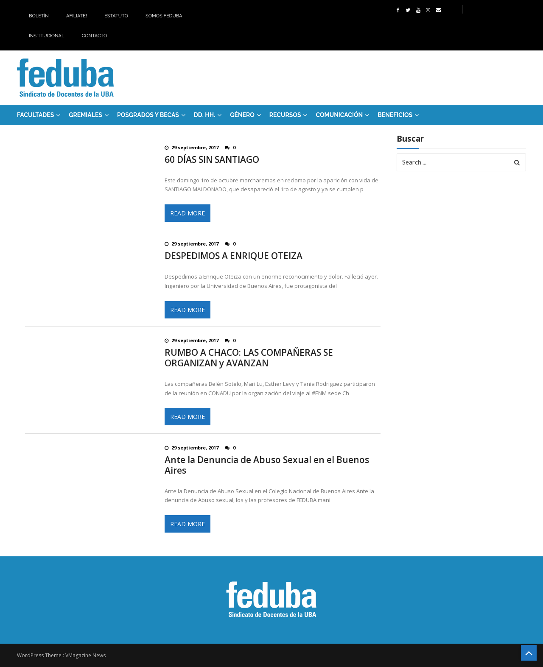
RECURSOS (285, 115)
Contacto (94, 36)
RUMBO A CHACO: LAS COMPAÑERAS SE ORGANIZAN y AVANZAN (249, 357)
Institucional (46, 36)
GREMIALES (85, 115)
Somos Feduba (164, 16)
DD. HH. (204, 115)
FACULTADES (35, 115)
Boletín (39, 16)
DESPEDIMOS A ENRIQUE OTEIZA (233, 256)
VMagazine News (85, 655)
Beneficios (395, 115)
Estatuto (116, 16)
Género (242, 115)
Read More (187, 213)
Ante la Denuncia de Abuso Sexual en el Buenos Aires (267, 465)
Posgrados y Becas (148, 115)
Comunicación (339, 115)
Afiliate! (76, 16)
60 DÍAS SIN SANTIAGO (212, 159)
